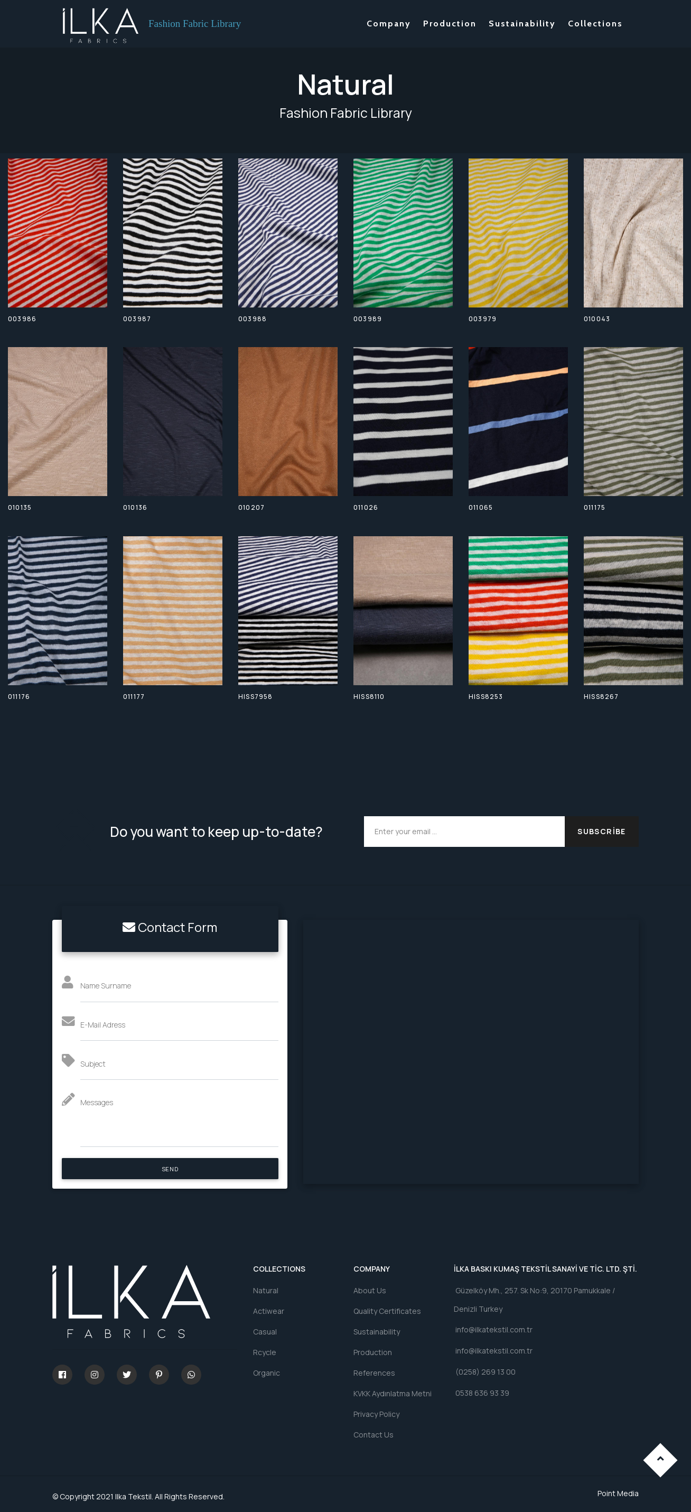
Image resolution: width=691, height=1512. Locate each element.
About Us (369, 1290)
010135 (20, 507)
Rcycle (264, 1352)
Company (389, 23)
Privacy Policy (376, 1414)
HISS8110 (369, 696)
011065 (481, 507)
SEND (170, 1169)
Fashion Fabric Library (194, 23)
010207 (251, 507)
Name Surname (105, 986)
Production (450, 23)
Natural (265, 1290)
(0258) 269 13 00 (485, 1372)
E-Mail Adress (102, 1025)
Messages (96, 1102)
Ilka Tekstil (133, 1496)
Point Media (618, 1493)
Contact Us (373, 1435)
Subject (93, 1064)
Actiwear (268, 1311)
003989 (367, 318)
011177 (134, 696)
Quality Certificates (387, 1311)
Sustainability (522, 23)
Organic (266, 1373)
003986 (22, 318)
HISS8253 (486, 696)
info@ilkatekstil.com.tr (493, 1330)
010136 (135, 507)
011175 (594, 507)
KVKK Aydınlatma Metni (392, 1393)
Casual (265, 1332)
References (374, 1373)
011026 (365, 507)
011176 (19, 696)
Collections (595, 23)
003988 (252, 318)
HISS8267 (601, 696)
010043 (597, 318)
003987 (137, 318)
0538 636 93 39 (481, 1394)
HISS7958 (255, 696)
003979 (483, 318)
